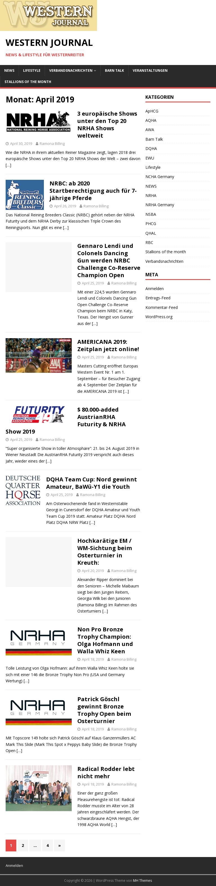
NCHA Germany (159, 176)
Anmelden (154, 288)
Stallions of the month (27, 81)
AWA (149, 129)
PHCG (150, 223)
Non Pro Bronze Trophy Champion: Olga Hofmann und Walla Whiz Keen (105, 640)
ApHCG (151, 111)
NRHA (150, 195)
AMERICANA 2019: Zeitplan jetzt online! (108, 345)
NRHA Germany (159, 204)
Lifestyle (31, 70)
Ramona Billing (52, 143)
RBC (149, 242)
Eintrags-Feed (157, 297)
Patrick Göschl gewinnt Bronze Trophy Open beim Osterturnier (104, 710)
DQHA (151, 148)
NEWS (9, 70)
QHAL (150, 233)
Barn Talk (114, 70)
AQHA (150, 120)
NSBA (150, 214)
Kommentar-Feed (161, 307)
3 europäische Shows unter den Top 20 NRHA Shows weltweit (107, 124)
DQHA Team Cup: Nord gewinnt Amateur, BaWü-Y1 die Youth (91, 482)
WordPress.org (158, 316)
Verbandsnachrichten (71, 70)
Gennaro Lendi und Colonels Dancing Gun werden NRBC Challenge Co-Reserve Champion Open (108, 260)
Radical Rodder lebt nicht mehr (106, 772)
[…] (8, 165)
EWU (149, 158)
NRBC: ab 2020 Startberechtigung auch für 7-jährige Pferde (93, 191)
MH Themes (142, 880)
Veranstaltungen (150, 70)
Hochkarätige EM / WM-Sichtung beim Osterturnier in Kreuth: (104, 551)
